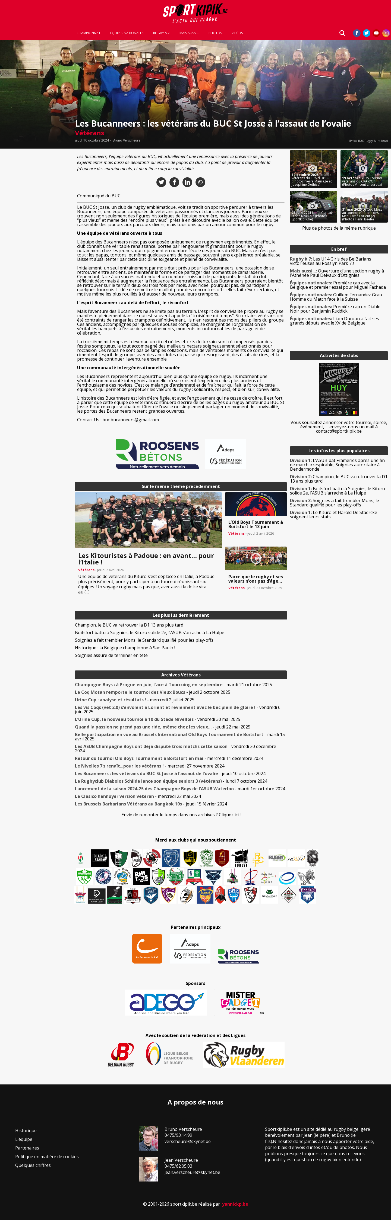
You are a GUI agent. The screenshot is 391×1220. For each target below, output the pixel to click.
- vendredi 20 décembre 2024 (175, 748)
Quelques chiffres (33, 1165)
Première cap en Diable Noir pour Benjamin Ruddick (335, 308)
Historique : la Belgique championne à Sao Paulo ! (125, 648)
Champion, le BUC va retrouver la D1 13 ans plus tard (129, 625)
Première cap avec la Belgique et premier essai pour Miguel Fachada (338, 285)
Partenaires (27, 1148)
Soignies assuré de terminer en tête (111, 655)
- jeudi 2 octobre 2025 (152, 692)
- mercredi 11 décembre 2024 (169, 758)
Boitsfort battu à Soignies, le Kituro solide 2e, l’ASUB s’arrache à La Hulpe (149, 632)
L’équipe (23, 1139)
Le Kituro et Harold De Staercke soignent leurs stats (333, 514)
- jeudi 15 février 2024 (151, 804)
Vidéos (237, 33)
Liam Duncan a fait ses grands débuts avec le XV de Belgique (334, 320)
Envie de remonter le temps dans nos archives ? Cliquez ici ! (181, 815)
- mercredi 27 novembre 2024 (149, 766)
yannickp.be (235, 1204)
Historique (26, 1131)
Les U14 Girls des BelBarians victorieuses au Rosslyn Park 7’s (330, 261)
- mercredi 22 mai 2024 (138, 796)
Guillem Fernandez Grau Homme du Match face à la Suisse (336, 297)
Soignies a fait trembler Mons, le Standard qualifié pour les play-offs (144, 640)
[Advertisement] (35, 231)
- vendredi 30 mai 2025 (157, 719)
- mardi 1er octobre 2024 (180, 788)
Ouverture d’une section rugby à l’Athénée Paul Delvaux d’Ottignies (337, 273)
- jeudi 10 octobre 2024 (170, 773)
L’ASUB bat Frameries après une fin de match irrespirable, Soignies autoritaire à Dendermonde (337, 464)
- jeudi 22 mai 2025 (162, 727)
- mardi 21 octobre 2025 (173, 684)
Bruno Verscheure (126, 140)
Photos (215, 33)
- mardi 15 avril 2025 (180, 736)
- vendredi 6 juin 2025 (177, 709)
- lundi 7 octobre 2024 (171, 781)
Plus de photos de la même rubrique (339, 228)
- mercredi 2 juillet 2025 (134, 700)
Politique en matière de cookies (47, 1157)
